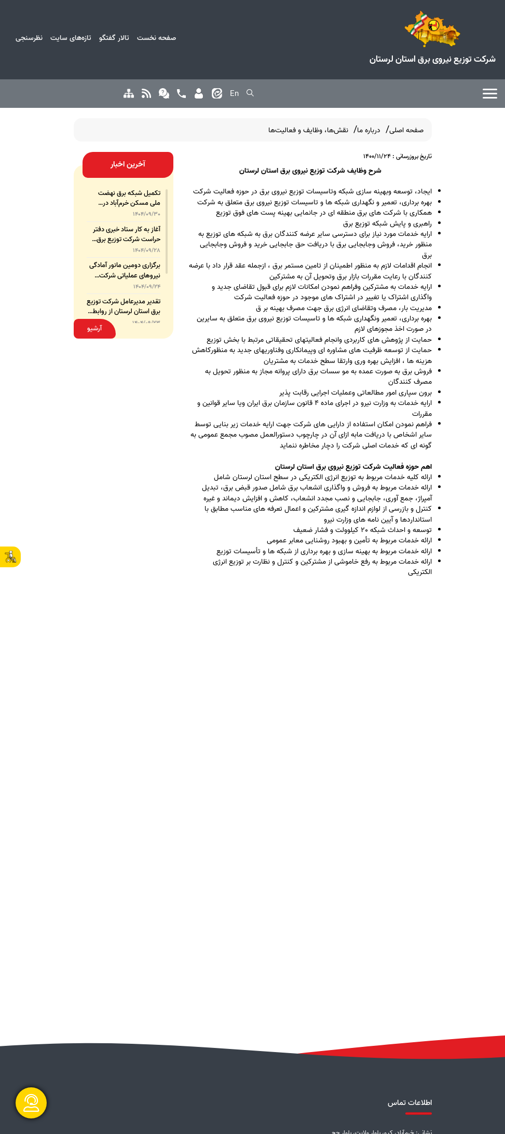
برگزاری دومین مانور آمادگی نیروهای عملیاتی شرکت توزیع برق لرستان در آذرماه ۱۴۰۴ (124, 270)
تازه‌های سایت (70, 38)
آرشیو (94, 328)
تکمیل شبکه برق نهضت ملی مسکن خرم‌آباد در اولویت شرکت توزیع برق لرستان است (129, 198)
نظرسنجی (29, 38)
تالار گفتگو (114, 38)
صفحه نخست (156, 38)
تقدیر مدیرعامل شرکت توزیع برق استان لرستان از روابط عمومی (123, 306)
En (234, 94)
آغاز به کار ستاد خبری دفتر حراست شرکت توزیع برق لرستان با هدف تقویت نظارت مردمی (126, 234)
